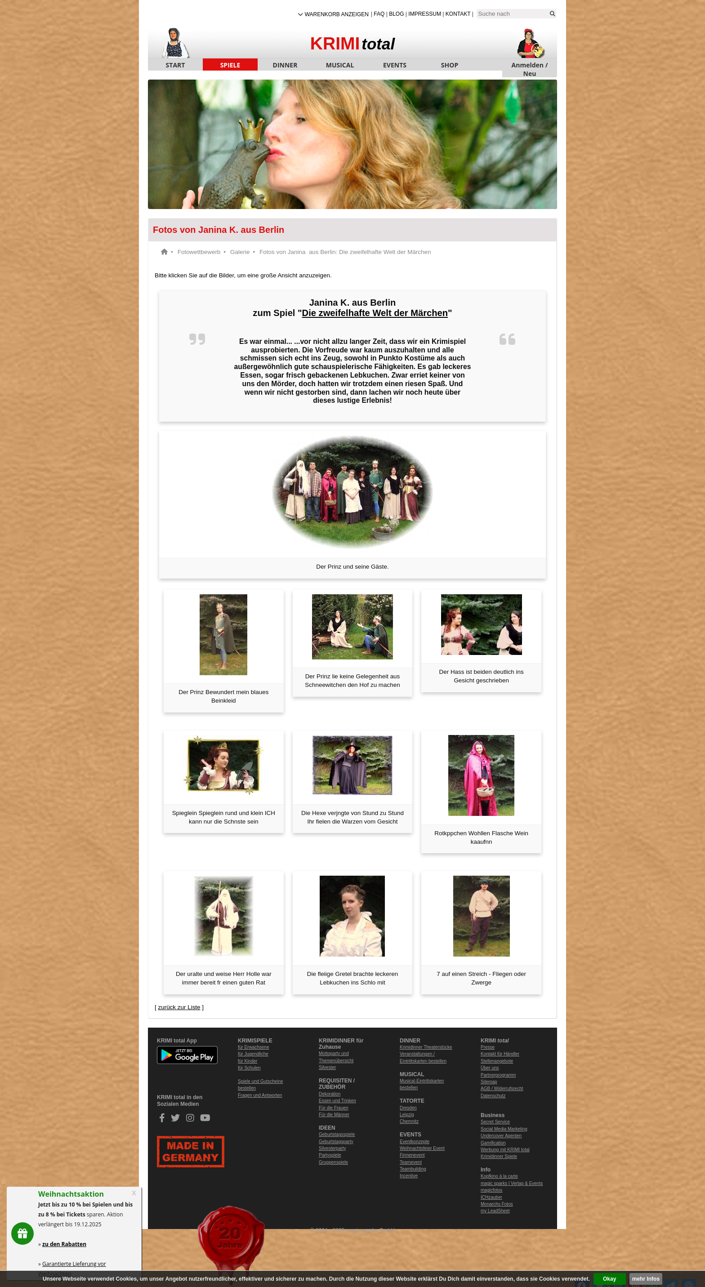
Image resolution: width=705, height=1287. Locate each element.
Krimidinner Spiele (499, 1156)
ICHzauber (491, 1197)
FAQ (379, 14)
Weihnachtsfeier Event (422, 1148)
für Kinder (247, 1061)
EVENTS (394, 65)
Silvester (327, 1067)
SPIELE (230, 65)
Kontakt (458, 14)
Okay (609, 1279)
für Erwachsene (253, 1047)
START (175, 65)
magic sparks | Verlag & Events (512, 1183)
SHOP (449, 65)
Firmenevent (412, 1155)
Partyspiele (330, 1155)
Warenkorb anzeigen (337, 14)
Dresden (408, 1107)
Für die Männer (334, 1114)
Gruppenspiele (333, 1162)
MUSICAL (340, 65)
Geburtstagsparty (336, 1141)
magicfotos (491, 1190)
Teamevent (411, 1162)
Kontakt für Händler (500, 1053)
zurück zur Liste (179, 1007)
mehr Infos (646, 1279)
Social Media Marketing (504, 1129)
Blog (396, 14)
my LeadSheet (495, 1210)
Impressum (424, 14)
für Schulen (249, 1067)
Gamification (493, 1142)
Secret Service (495, 1121)
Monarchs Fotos (497, 1204)
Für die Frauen (333, 1107)
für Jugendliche (253, 1053)
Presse (488, 1047)
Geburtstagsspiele (337, 1134)
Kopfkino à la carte (499, 1176)
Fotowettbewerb (199, 252)
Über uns (490, 1067)
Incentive (409, 1175)
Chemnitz (409, 1121)
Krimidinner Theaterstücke (426, 1047)
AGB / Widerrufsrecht (502, 1088)
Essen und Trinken (337, 1100)
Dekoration (329, 1093)
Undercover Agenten (501, 1135)
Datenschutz (493, 1095)
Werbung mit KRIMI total (505, 1149)
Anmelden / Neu (530, 66)
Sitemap (489, 1081)
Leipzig (407, 1114)
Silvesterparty (332, 1148)
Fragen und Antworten (260, 1095)
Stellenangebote (497, 1061)
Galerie (240, 252)
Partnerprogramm (498, 1075)
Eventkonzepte (414, 1141)
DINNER (285, 65)
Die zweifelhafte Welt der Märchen (375, 313)
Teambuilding (413, 1169)
